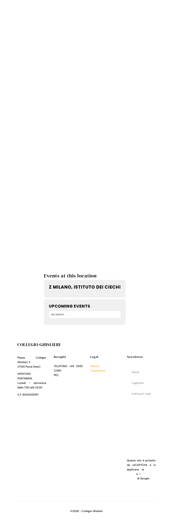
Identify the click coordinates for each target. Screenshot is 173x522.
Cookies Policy (99, 379)
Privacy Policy (99, 375)
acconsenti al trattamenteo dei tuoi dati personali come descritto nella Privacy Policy (141, 420)
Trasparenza (97, 370)
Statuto (94, 366)
